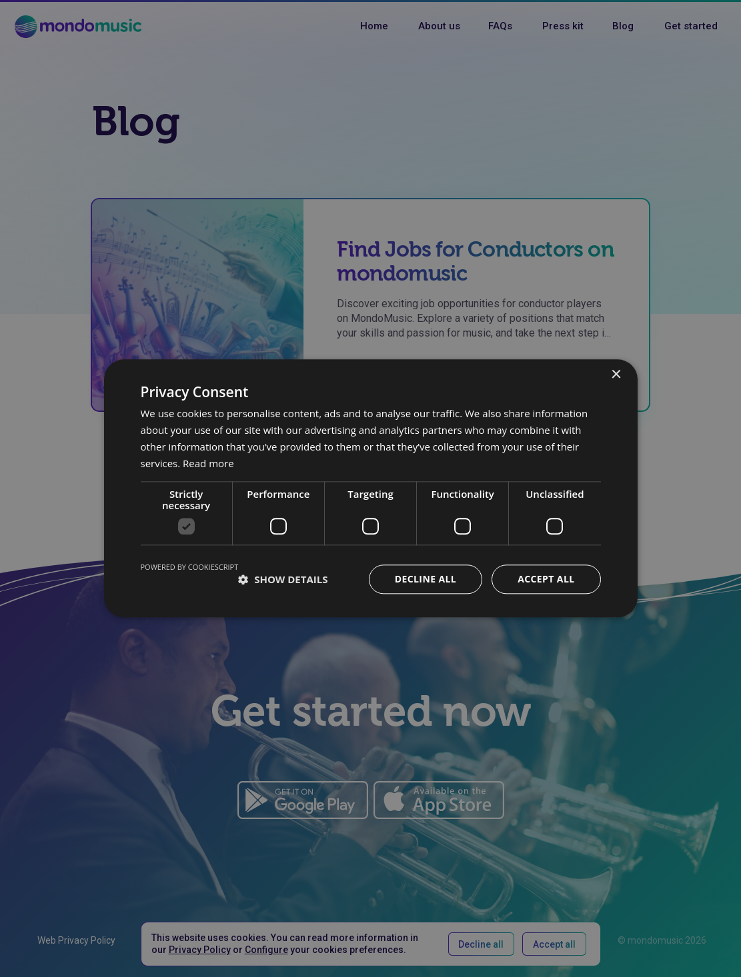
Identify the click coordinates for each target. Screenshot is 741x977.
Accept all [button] (546, 579)
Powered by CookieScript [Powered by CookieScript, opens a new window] (190, 567)
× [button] (616, 375)
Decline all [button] (425, 579)
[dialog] (370, 488)
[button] (282, 580)
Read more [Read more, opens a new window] (208, 463)
